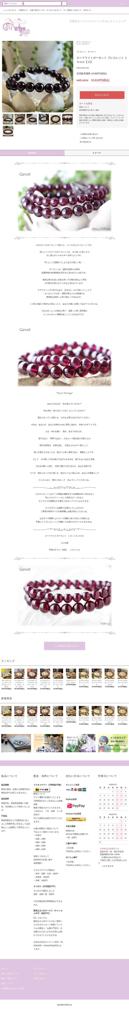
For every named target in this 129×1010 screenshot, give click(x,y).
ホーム (78, 42)
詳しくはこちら (40, 918)
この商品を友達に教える (87, 134)
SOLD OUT (102, 95)
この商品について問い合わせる (89, 138)
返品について (84, 107)
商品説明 (32, 153)
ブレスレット (87, 42)
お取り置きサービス (37, 10)
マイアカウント (40, 968)
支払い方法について (10, 973)
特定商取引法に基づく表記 (89, 110)
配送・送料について (10, 978)
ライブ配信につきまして (72, 10)
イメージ (97, 153)
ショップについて (9, 10)
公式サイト (87, 10)
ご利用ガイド (23, 10)
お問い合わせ (39, 978)
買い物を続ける (83, 142)
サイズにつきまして (54, 10)
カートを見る (85, 103)
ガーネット (86, 44)
